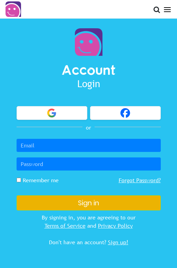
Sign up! (118, 242)
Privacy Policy (115, 225)
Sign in (88, 203)
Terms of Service (65, 225)
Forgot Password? (140, 180)
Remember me (38, 180)
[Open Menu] (167, 8)
